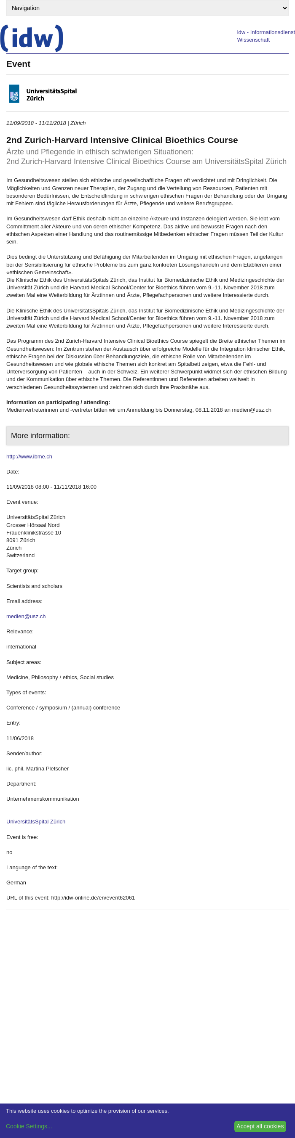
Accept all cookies (260, 1126)
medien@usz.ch (26, 616)
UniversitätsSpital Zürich (35, 821)
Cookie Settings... (29, 1126)
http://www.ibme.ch (29, 456)
